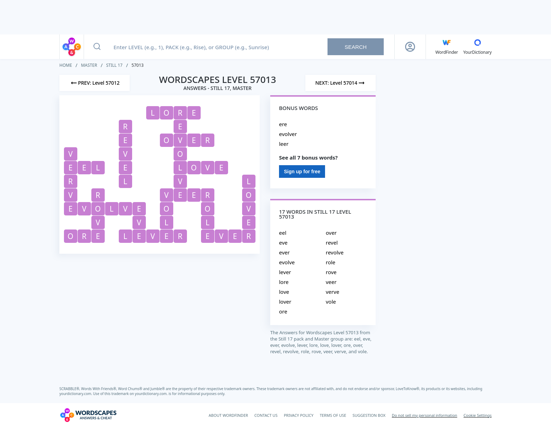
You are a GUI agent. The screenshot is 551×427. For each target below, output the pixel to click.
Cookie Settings (478, 415)
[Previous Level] (94, 83)
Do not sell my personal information (424, 415)
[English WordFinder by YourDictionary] (446, 46)
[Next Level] (340, 83)
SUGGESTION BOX (368, 415)
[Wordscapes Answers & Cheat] (88, 415)
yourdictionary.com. (76, 393)
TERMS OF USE (333, 415)
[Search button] (97, 46)
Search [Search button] (356, 47)
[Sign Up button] (410, 46)
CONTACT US (266, 415)
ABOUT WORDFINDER (228, 415)
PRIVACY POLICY (298, 415)
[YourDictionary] (477, 46)
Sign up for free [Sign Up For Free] (302, 171)
